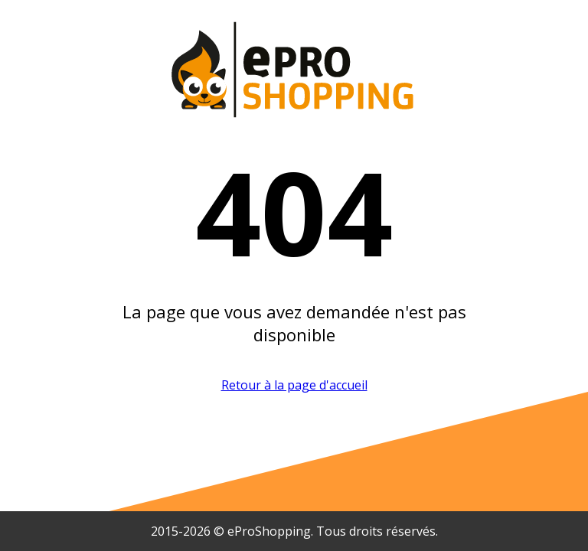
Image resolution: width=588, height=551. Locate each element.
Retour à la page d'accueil (294, 385)
